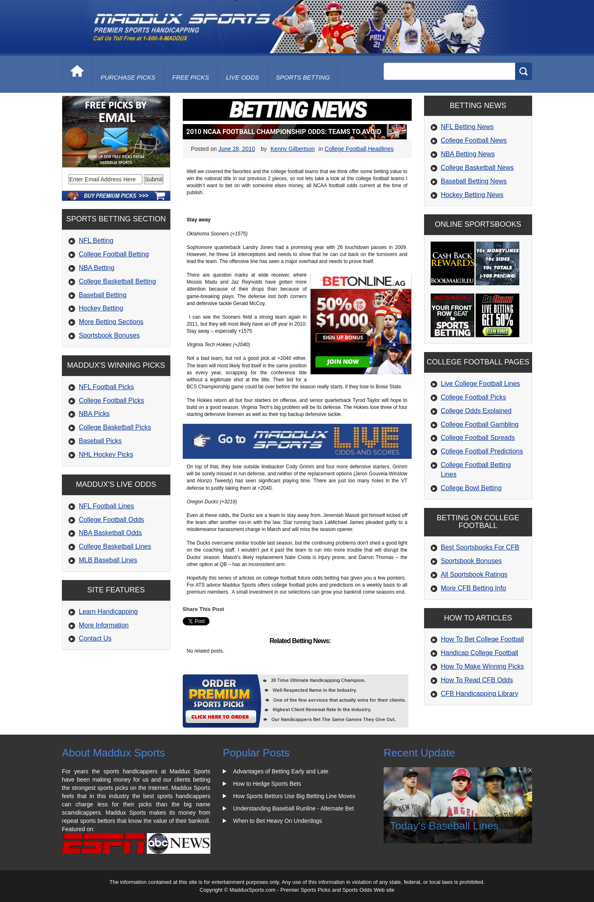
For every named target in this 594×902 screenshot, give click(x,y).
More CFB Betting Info (473, 588)
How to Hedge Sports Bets (267, 783)
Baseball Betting (103, 294)
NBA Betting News (468, 153)
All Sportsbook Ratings (474, 574)
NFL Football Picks (106, 386)
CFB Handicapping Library (480, 693)
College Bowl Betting (471, 487)
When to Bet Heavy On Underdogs (277, 820)
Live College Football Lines (480, 383)
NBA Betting (96, 267)
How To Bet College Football (482, 639)
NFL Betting (96, 240)
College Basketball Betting (117, 281)
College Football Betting (114, 254)
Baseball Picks (100, 440)
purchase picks (128, 77)
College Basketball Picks (115, 427)
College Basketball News (477, 167)
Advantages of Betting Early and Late (280, 771)
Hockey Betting (101, 308)
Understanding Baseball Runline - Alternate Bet (293, 808)
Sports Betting (303, 77)
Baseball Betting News (474, 181)
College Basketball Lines (115, 546)
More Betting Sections (111, 321)
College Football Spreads (478, 437)
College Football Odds (111, 519)
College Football (345, 149)
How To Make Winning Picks (482, 666)
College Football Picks (111, 400)
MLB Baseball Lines (108, 560)
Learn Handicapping (108, 611)
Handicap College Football (480, 652)
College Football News (474, 140)
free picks (190, 77)
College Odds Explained (476, 410)
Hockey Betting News (472, 194)
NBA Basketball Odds (110, 532)
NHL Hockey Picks (106, 454)
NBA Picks (94, 413)
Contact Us (95, 638)
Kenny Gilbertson (293, 149)
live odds (242, 77)
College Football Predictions (482, 451)
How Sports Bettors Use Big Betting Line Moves (294, 796)
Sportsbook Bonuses (109, 335)
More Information (104, 625)
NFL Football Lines (106, 506)
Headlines (381, 149)
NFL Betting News (467, 126)
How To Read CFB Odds (477, 680)
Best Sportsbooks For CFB (480, 547)
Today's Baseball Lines (444, 826)
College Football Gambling (480, 424)
